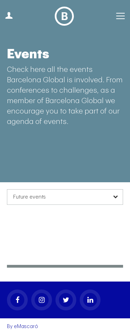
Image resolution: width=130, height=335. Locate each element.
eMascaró (26, 326)
